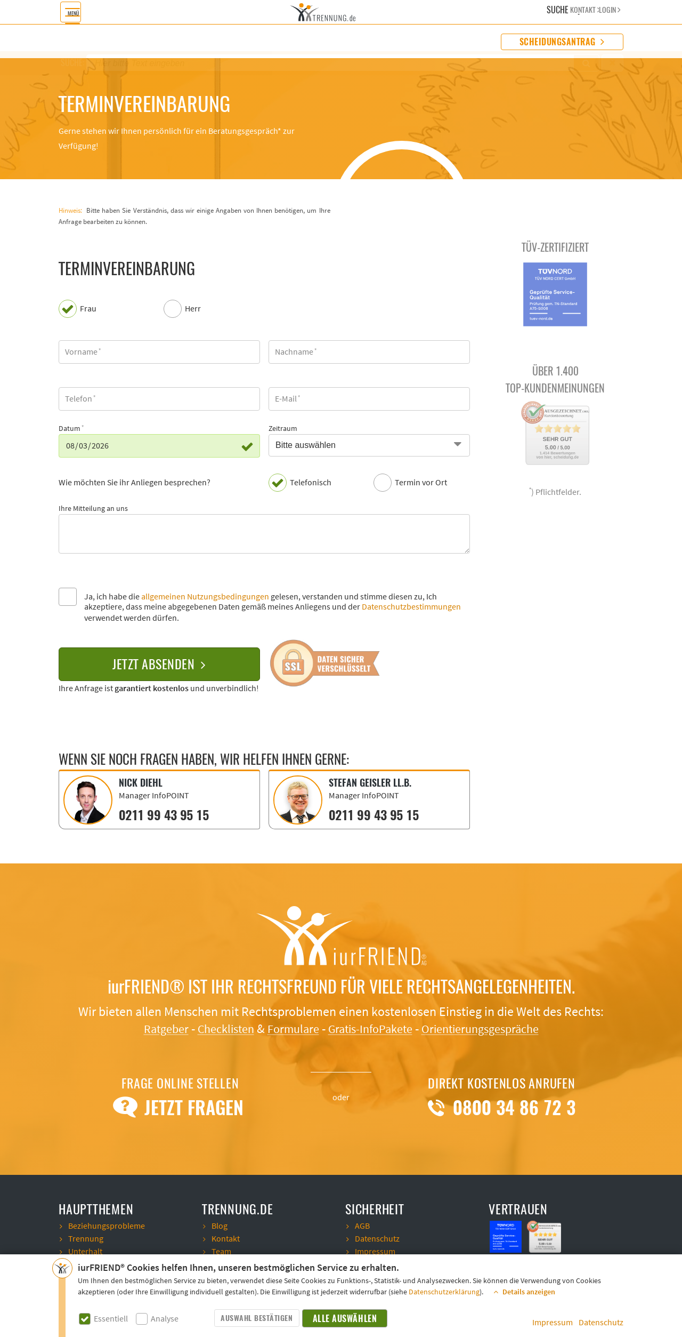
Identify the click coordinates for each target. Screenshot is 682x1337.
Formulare (288, 1028)
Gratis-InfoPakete (372, 1028)
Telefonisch (310, 483)
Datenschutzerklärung (444, 1292)
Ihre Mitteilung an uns (93, 509)
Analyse (164, 1319)
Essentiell (111, 1319)
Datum (69, 429)
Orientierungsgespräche (490, 1028)
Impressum (552, 1322)
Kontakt (226, 1237)
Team (221, 1250)
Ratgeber (152, 1028)
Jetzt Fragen (180, 1106)
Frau (88, 309)
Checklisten (216, 1028)
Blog (220, 1225)
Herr (193, 309)
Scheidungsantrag (562, 41)
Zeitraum (283, 429)
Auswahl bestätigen (257, 1318)
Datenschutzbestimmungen (411, 607)
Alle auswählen (345, 1318)
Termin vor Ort (421, 483)
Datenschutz (601, 1322)
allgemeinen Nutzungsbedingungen (205, 596)
